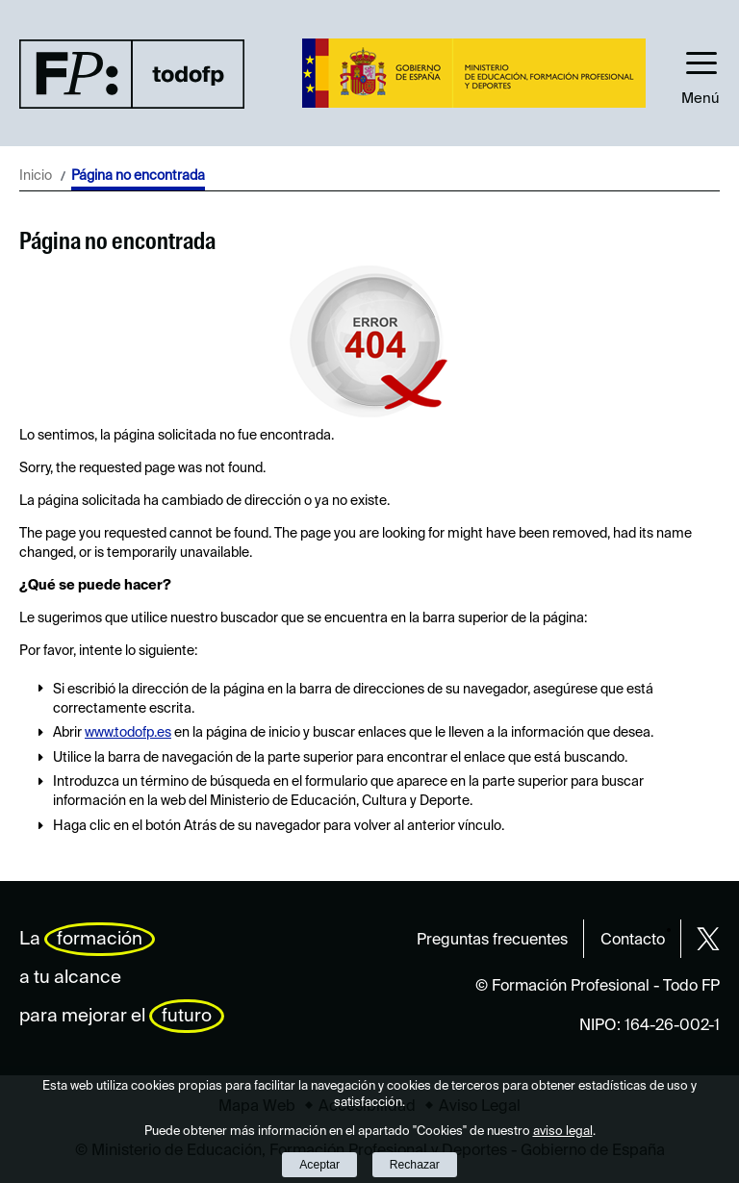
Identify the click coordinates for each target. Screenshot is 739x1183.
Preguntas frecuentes (492, 940)
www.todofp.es (128, 733)
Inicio (35, 176)
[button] (700, 73)
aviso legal (563, 1131)
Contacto (632, 940)
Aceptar (319, 1164)
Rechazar (415, 1164)
